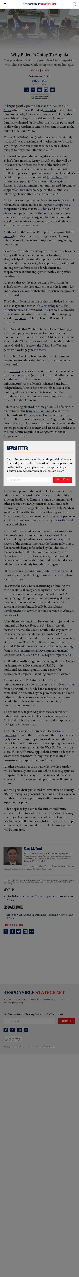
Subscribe (60, 479)
